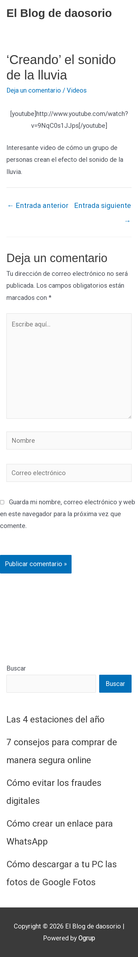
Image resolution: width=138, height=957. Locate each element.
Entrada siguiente (102, 208)
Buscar (16, 668)
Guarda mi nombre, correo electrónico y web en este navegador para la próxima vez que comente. (67, 514)
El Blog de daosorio (59, 13)
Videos (77, 90)
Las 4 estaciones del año (55, 719)
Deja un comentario (33, 90)
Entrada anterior (37, 206)
